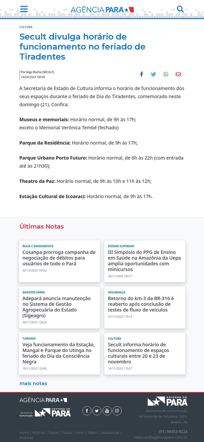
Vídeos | (94, 432)
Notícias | (40, 432)
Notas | (69, 432)
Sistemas (26, 437)
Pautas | (55, 432)
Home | (26, 432)
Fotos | (81, 432)
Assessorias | (111, 432)
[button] (23, 9)
